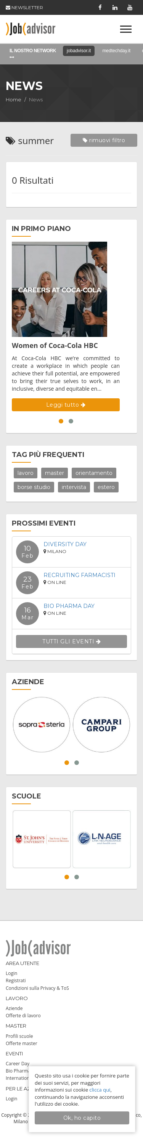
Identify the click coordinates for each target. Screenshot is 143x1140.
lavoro (26, 473)
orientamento (94, 473)
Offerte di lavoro (23, 1015)
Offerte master (21, 1043)
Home (13, 99)
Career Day (17, 1063)
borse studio (34, 487)
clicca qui (99, 1089)
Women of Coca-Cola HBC (55, 345)
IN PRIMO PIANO (41, 228)
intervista (74, 487)
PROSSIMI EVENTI (44, 523)
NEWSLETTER (24, 7)
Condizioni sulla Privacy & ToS (37, 988)
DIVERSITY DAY (65, 544)
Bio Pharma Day (69, 606)
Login (11, 973)
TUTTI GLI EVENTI (71, 641)
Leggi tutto (66, 404)
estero (106, 487)
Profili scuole (19, 1036)
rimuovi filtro (104, 140)
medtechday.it (116, 50)
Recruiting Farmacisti (79, 575)
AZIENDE (28, 682)
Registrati (16, 980)
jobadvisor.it (79, 50)
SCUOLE (26, 796)
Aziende (14, 1008)
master (54, 473)
